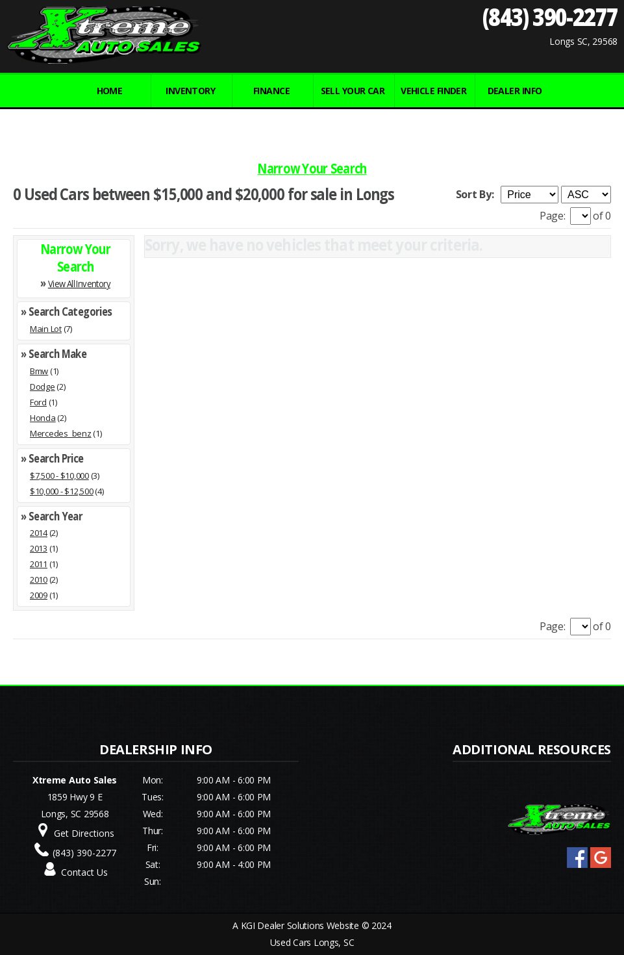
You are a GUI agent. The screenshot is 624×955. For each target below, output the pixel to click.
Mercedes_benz (61, 433)
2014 (38, 533)
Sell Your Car (353, 90)
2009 (38, 595)
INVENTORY (190, 90)
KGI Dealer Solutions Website (300, 925)
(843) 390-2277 (550, 16)
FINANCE (271, 90)
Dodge (42, 386)
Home (110, 90)
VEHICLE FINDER (433, 90)
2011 (38, 564)
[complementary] (585, 916)
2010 (38, 579)
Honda (43, 418)
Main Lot (46, 329)
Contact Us (84, 872)
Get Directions (84, 833)
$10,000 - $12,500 (62, 491)
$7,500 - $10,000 (59, 475)
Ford (38, 402)
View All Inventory (79, 283)
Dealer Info (515, 90)
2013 (38, 548)
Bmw (39, 371)
